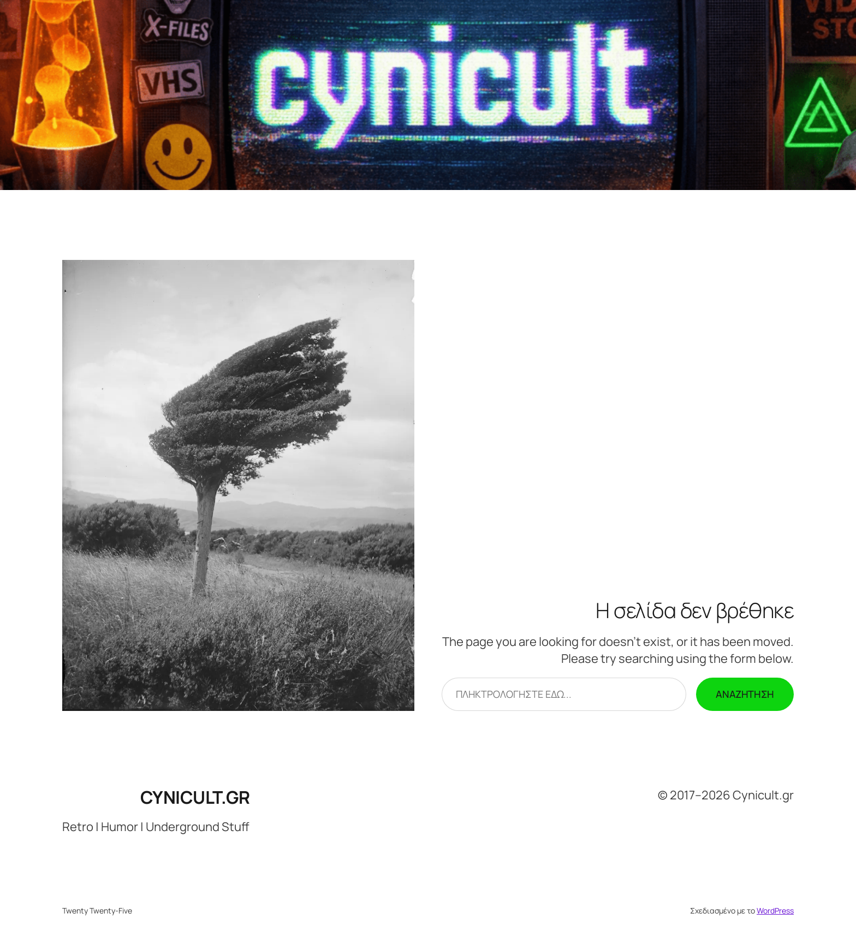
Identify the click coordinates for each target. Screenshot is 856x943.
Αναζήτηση (745, 694)
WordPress (775, 910)
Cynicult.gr (195, 797)
